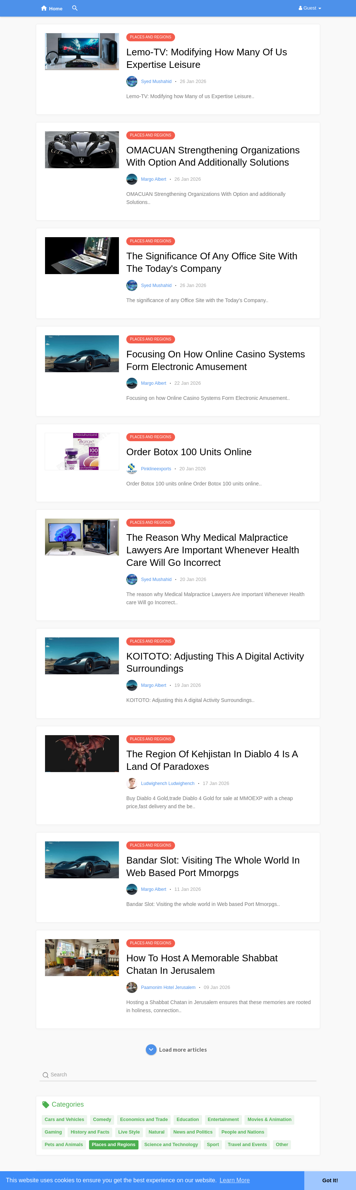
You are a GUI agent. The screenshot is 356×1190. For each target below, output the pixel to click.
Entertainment (223, 1119)
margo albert (154, 179)
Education (188, 1119)
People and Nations (243, 1132)
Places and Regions (114, 1144)
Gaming (53, 1132)
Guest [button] (310, 8)
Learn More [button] (235, 1180)
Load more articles (176, 1049)
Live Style (129, 1132)
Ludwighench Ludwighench (168, 783)
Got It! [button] (330, 1180)
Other (282, 1144)
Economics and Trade (144, 1119)
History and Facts (90, 1132)
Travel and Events (247, 1144)
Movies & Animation (269, 1119)
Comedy (102, 1119)
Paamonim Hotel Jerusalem (169, 987)
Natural (156, 1132)
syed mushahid (157, 81)
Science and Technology (171, 1144)
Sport (213, 1144)
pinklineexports (156, 468)
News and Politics (192, 1132)
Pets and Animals (64, 1144)
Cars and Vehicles (64, 1119)
